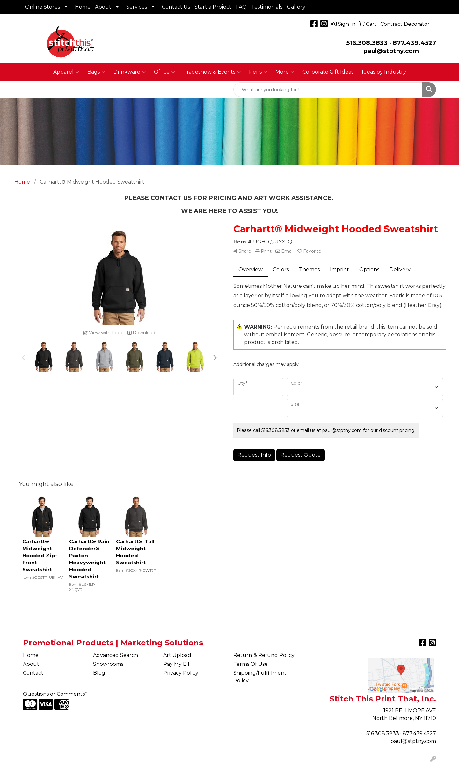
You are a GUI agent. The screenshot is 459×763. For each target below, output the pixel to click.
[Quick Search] (328, 89)
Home (83, 7)
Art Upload (177, 655)
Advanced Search (115, 655)
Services (136, 7)
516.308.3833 (367, 43)
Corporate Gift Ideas (327, 72)
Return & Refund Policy (264, 655)
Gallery (296, 7)
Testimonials (266, 7)
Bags (96, 72)
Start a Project (212, 7)
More (284, 72)
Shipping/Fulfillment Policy (260, 677)
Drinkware (129, 72)
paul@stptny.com (413, 741)
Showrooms (108, 664)
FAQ (241, 7)
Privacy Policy (180, 673)
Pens (258, 72)
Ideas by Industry (384, 72)
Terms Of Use (250, 664)
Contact (33, 673)
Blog (99, 673)
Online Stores (42, 7)
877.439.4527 (414, 43)
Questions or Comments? (55, 694)
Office (164, 72)
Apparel (66, 72)
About (103, 7)
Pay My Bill (177, 664)
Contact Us (176, 7)
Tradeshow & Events (212, 72)
